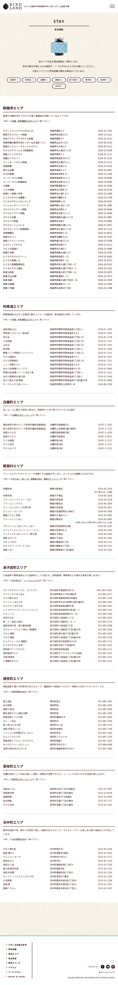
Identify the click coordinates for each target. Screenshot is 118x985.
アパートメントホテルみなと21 (18, 131)
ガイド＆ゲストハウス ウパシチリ (20, 596)
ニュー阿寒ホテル (11, 371)
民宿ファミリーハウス (14, 241)
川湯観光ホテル (10, 667)
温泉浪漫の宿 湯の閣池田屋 (17, 632)
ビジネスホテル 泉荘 (13, 651)
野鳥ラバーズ (14, 963)
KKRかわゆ (8, 624)
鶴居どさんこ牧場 (11, 521)
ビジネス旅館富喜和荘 (14, 264)
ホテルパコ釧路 (10, 221)
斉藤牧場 (7, 495)
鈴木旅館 (7, 807)
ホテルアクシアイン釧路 (14, 209)
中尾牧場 (7, 502)
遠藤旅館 (7, 803)
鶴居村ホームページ (52, 485)
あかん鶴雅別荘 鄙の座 (14, 383)
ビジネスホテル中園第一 (15, 197)
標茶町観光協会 (18, 698)
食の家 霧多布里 (11, 875)
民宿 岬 (6, 890)
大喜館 (6, 186)
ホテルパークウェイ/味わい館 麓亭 (20, 636)
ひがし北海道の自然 (17, 945)
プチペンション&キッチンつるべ (19, 532)
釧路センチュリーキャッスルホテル (20, 146)
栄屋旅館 (7, 166)
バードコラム (14, 972)
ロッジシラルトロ (11, 743)
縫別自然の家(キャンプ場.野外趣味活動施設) (24, 431)
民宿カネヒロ (9, 439)
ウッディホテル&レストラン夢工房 (20, 540)
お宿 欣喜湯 (8, 663)
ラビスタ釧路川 (10, 249)
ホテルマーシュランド (14, 225)
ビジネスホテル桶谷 (12, 268)
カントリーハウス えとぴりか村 (18, 883)
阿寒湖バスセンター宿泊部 (16, 339)
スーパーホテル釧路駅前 (15, 182)
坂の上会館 (8, 170)
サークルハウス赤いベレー (16, 390)
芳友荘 (6, 343)
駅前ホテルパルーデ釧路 (15, 135)
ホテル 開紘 (8, 644)
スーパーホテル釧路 (12, 178)
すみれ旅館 (8, 174)
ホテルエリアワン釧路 (14, 213)
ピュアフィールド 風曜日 (15, 648)
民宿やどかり (9, 443)
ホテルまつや (9, 454)
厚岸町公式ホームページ (22, 785)
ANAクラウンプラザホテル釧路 (18, 138)
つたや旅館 (8, 190)
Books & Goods (16, 976)
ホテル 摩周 (8, 640)
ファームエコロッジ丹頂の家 (17, 514)
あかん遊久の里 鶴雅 (13, 386)
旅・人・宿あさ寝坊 (12, 628)
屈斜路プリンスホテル (14, 655)
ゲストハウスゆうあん (14, 600)
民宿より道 (8, 871)
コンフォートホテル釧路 (15, 162)
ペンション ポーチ (12, 863)
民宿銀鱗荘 (8, 233)
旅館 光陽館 (8, 284)
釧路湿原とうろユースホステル (18, 747)
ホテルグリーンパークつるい (17, 552)
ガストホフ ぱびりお (13, 612)
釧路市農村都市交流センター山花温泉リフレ (24, 142)
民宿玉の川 (8, 867)
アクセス (12, 967)
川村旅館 (7, 887)
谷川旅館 (7, 711)
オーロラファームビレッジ (16, 751)
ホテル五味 (8, 811)
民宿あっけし (9, 795)
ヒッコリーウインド (12, 518)
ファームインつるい (12, 525)
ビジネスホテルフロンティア (17, 201)
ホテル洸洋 (8, 451)
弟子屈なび (17, 587)
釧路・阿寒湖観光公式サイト (24, 121)
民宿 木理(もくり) (11, 735)
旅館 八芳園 (8, 288)
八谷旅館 (7, 347)
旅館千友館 (8, 253)
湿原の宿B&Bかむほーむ (15, 755)
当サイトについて (107, 972)
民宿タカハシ (9, 237)
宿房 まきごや (9, 544)
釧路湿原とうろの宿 (12, 723)
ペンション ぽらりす (13, 608)
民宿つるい (8, 556)
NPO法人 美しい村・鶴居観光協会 (27, 485)
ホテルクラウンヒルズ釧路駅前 (18, 150)
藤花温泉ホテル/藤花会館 (15, 719)
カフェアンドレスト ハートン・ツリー (21, 536)
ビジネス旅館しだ (11, 260)
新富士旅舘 (8, 272)
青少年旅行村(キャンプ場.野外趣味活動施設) (24, 435)
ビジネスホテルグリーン (15, 256)
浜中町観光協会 (18, 845)
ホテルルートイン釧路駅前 (16, 229)
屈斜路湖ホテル (10, 659)
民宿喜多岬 (8, 799)
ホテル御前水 (9, 363)
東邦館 (6, 355)
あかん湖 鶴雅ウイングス (15, 375)
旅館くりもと (9, 894)
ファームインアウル (12, 510)
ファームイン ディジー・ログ (17, 506)
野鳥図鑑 (12, 949)
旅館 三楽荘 (8, 715)
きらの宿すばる (10, 604)
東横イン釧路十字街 (12, 194)
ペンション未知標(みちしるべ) (18, 739)
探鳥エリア (13, 954)
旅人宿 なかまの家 (12, 731)
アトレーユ (8, 620)
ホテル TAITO (9, 548)
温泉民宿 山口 (9, 335)
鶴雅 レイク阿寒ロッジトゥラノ (18, 359)
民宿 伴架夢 (8, 879)
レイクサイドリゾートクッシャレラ (20, 616)
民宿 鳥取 (7, 280)
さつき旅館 (8, 447)
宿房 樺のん (8, 859)
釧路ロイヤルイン (11, 158)
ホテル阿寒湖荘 (10, 367)
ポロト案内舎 (9, 855)
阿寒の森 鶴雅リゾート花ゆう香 (18, 379)
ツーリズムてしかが (31, 587)
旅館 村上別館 (9, 276)
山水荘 (6, 351)
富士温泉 (7, 708)
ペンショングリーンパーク (16, 205)
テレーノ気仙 (9, 727)
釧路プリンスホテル (12, 154)
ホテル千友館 (9, 217)
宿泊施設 (12, 958)
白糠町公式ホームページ (22, 421)
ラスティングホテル (12, 245)
